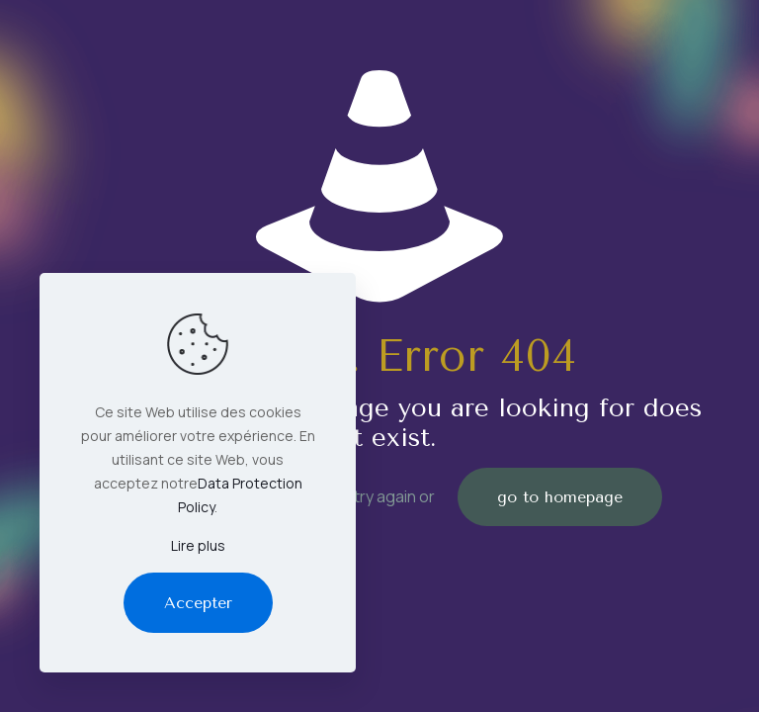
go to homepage (560, 497)
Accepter (198, 602)
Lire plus (198, 545)
